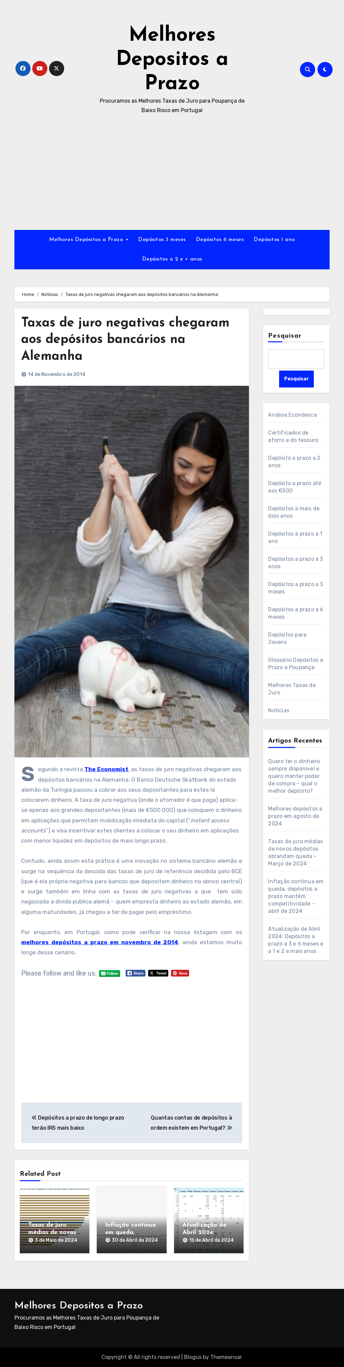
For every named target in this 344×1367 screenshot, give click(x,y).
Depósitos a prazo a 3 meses (295, 588)
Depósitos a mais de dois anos (293, 512)
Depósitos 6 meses (220, 239)
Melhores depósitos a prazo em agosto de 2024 (295, 816)
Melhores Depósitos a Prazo (87, 239)
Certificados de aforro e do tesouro (293, 436)
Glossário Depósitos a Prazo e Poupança (295, 664)
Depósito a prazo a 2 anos (294, 462)
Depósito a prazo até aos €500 (294, 487)
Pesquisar (285, 336)
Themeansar (226, 1357)
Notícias (278, 710)
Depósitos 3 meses (162, 239)
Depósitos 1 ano (274, 239)
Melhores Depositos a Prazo (172, 60)
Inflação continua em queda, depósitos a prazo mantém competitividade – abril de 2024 (296, 896)
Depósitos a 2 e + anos (172, 259)
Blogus (193, 1357)
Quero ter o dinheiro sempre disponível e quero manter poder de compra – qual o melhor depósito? (294, 776)
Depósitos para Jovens (287, 638)
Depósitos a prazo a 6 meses (295, 613)
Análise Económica (292, 415)
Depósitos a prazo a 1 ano (295, 537)
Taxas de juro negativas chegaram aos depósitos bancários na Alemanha (125, 340)
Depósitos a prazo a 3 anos (295, 563)
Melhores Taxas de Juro (291, 689)
